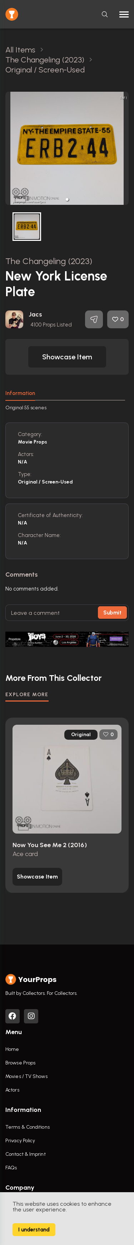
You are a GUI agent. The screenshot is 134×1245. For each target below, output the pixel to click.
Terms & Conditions (27, 1127)
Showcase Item (67, 357)
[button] (67, 199)
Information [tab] (20, 393)
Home (12, 1049)
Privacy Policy (20, 1141)
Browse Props (20, 1063)
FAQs (11, 1168)
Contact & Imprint (25, 1154)
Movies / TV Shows (26, 1076)
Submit (112, 612)
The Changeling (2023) (48, 261)
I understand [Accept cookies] (34, 1229)
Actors (12, 1090)
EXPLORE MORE (27, 695)
